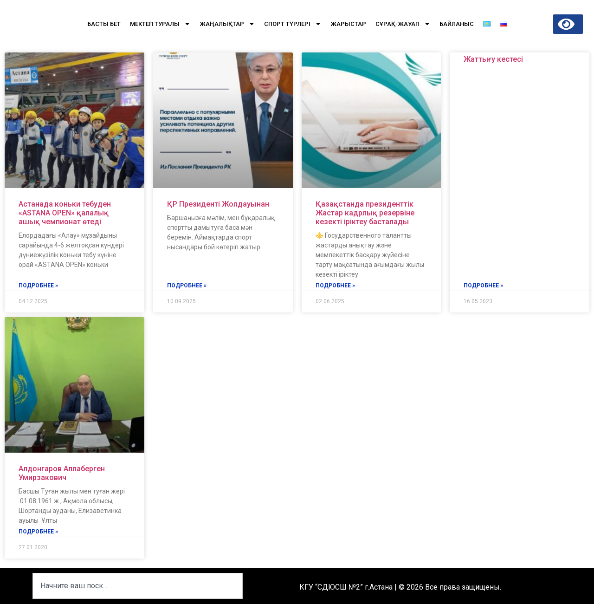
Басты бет (104, 23)
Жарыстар (348, 23)
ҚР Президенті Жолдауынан (218, 204)
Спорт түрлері (292, 24)
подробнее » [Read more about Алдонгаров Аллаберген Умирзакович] (38, 531)
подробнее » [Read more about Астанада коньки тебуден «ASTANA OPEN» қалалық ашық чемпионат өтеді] (38, 285)
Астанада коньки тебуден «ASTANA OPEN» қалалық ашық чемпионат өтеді (65, 213)
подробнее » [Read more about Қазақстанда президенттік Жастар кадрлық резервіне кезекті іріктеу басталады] (335, 285)
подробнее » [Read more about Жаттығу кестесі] (483, 285)
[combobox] (137, 586)
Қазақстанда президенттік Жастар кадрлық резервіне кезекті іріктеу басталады (365, 213)
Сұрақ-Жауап (402, 24)
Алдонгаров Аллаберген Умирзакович (62, 473)
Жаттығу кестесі (493, 59)
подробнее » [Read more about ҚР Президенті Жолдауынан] (187, 285)
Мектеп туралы (160, 24)
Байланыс (456, 23)
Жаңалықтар (227, 24)
